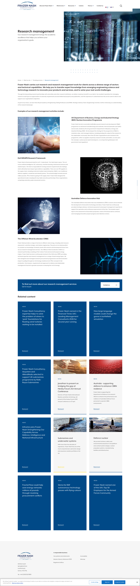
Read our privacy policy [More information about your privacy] (17, 584)
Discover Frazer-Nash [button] (46, 5)
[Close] (137, 583)
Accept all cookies (119, 583)
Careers (81, 5)
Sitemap (82, 559)
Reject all (107, 583)
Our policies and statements (61, 556)
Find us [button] (90, 5)
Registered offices (58, 562)
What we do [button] (60, 5)
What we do (27, 80)
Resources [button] (71, 5)
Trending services (38, 80)
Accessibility (83, 556)
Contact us (100, 5)
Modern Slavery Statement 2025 (62, 559)
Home (19, 80)
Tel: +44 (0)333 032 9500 (24, 574)
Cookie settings (94, 583)
